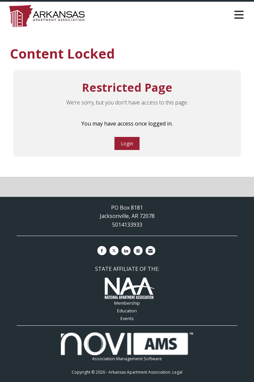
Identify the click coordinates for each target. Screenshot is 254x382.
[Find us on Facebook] (101, 250)
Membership (127, 303)
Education (127, 311)
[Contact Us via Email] (150, 250)
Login (127, 143)
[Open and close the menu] (174, 14)
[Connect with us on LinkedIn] (126, 250)
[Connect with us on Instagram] (138, 250)
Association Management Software (127, 347)
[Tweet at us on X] (113, 250)
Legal (177, 372)
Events (127, 318)
